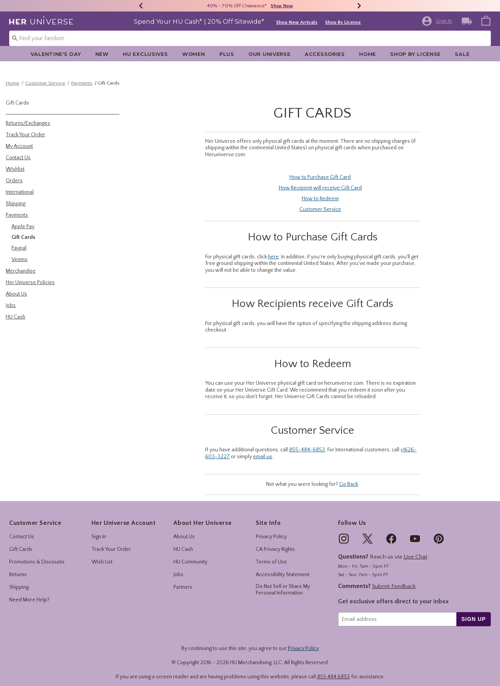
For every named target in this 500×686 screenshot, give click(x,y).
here (273, 250)
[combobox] (250, 38)
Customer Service (45, 76)
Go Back (348, 477)
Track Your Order (111, 543)
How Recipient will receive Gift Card (320, 181)
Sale (462, 54)
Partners (183, 581)
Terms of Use (271, 555)
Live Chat (415, 550)
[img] (344, 532)
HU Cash (183, 543)
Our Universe (269, 54)
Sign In (99, 530)
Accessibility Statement (282, 568)
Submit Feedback (394, 579)
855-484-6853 (307, 443)
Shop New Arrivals (296, 22)
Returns (18, 568)
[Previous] (141, 6)
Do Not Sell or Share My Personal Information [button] (283, 583)
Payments (81, 76)
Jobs (178, 568)
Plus (226, 54)
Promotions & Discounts (37, 555)
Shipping (19, 581)
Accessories (325, 54)
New (102, 54)
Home (367, 54)
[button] (436, 21)
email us (262, 450)
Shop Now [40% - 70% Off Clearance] (282, 5)
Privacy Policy (271, 530)
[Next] (359, 6)
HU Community (190, 555)
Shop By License (343, 22)
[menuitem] (486, 20)
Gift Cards (108, 76)
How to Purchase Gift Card (320, 170)
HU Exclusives (145, 54)
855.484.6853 (333, 670)
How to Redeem (320, 192)
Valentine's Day (56, 54)
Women (193, 54)
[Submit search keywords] (15, 38)
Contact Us (21, 530)
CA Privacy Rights (275, 543)
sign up (473, 612)
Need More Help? (29, 593)
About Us (184, 530)
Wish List (102, 555)
